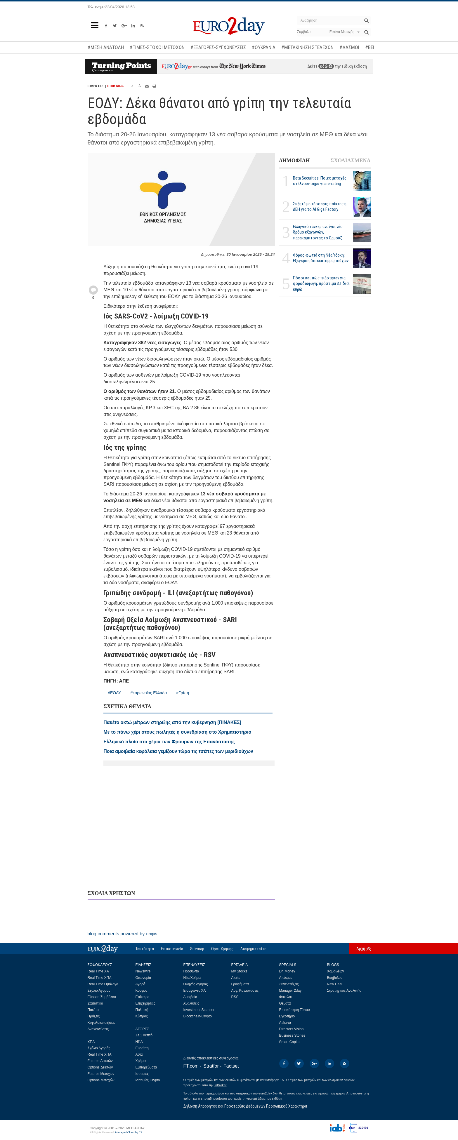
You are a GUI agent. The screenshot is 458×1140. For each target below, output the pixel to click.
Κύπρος (142, 1016)
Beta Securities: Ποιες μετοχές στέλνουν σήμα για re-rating (319, 180)
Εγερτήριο (287, 1016)
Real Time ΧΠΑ (100, 978)
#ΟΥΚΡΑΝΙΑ (263, 47)
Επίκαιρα (143, 997)
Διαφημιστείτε (253, 948)
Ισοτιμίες (142, 1074)
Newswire (143, 971)
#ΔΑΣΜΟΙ (349, 47)
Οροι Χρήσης (222, 948)
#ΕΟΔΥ (114, 692)
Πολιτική (142, 1010)
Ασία (139, 1054)
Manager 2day (290, 990)
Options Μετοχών (101, 1080)
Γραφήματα (240, 984)
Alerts (235, 978)
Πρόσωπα (191, 971)
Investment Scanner (199, 1010)
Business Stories (292, 1035)
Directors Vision (291, 1029)
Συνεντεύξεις (289, 984)
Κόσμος (142, 990)
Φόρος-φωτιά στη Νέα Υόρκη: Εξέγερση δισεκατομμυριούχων (320, 258)
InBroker (220, 1085)
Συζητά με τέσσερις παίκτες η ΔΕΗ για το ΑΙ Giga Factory (319, 206)
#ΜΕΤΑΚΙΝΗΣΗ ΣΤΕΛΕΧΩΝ (307, 47)
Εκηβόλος (334, 978)
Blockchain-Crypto (197, 1016)
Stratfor (210, 1066)
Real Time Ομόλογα (103, 984)
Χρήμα (141, 1061)
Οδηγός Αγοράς (195, 984)
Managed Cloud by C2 (128, 1132)
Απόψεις (285, 978)
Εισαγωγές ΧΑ (194, 990)
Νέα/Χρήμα (192, 978)
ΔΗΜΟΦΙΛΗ (294, 160)
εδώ (326, 66)
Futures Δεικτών (100, 1061)
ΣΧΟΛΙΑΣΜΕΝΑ (350, 160)
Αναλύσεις (191, 1003)
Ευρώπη (142, 1048)
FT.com (191, 1066)
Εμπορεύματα (146, 1067)
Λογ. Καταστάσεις (245, 990)
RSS (235, 997)
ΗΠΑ (139, 1042)
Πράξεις (94, 1016)
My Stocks (239, 971)
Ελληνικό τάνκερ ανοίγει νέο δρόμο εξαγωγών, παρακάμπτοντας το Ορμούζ (318, 232)
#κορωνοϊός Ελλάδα (149, 692)
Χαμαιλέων (335, 971)
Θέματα (285, 1003)
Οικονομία (143, 978)
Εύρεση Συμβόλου (102, 997)
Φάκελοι (285, 997)
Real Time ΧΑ (98, 971)
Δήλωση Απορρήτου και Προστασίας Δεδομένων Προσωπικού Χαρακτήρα (245, 1106)
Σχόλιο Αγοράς (99, 990)
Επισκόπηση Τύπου (294, 1010)
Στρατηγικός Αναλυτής (344, 990)
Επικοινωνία (172, 948)
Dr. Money (287, 971)
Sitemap (197, 948)
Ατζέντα (285, 1023)
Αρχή (360, 948)
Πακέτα (93, 1010)
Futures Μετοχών (101, 1074)
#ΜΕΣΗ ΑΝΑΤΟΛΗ (106, 47)
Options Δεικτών (100, 1067)
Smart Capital (290, 1042)
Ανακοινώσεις (98, 1029)
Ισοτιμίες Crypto (148, 1080)
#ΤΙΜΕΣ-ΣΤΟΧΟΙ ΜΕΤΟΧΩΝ (157, 47)
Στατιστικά (95, 1003)
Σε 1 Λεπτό (144, 1035)
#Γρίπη (182, 692)
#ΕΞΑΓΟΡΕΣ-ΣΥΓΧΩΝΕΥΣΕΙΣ (218, 47)
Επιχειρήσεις (145, 1003)
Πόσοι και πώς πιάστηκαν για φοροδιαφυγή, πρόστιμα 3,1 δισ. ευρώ (321, 283)
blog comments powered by (122, 933)
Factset (231, 1066)
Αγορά (140, 984)
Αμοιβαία (190, 997)
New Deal (334, 984)
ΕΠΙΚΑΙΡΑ (115, 86)
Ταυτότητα (145, 948)
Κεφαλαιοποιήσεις (101, 1023)
